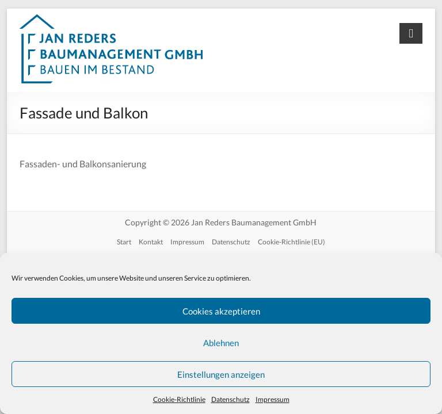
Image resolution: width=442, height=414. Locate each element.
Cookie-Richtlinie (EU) (291, 241)
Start (124, 241)
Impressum (272, 399)
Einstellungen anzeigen (221, 374)
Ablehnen (221, 343)
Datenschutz (230, 399)
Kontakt (151, 241)
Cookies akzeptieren (221, 311)
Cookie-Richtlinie (179, 399)
